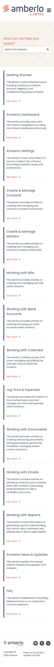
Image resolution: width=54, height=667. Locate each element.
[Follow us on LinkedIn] (35, 643)
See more (11, 101)
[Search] (48, 49)
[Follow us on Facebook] (42, 643)
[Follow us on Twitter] (48, 643)
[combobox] (24, 49)
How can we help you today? (21, 41)
